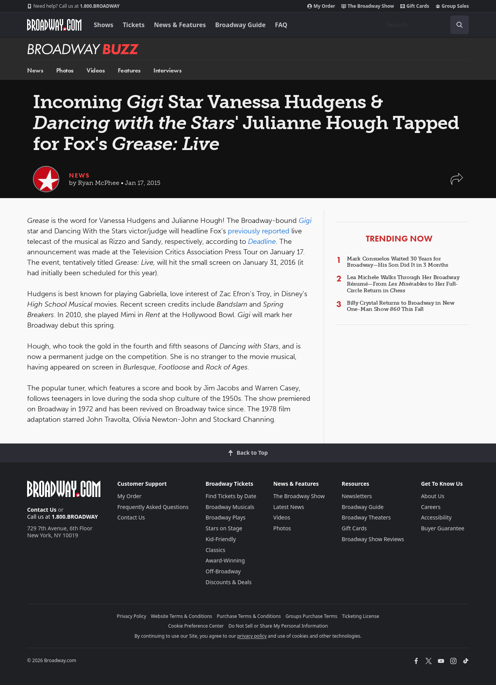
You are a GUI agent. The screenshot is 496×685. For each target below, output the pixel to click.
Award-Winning (225, 560)
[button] (457, 182)
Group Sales (452, 6)
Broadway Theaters (366, 517)
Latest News (288, 507)
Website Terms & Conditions (181, 616)
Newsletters (357, 496)
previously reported (258, 231)
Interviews (167, 70)
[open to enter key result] (459, 25)
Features (129, 70)
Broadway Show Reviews (373, 539)
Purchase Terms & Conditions (249, 616)
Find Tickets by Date (231, 496)
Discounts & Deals (229, 582)
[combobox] (425, 25)
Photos (65, 70)
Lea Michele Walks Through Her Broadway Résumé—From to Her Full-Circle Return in (403, 284)
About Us (432, 496)
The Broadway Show (367, 6)
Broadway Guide (240, 25)
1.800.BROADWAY (73, 6)
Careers (430, 507)
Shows (104, 25)
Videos (95, 70)
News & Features (180, 25)
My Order (321, 6)
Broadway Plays (226, 517)
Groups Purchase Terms (312, 616)
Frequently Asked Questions (153, 507)
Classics (216, 550)
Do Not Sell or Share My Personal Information (278, 626)
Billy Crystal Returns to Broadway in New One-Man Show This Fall (401, 306)
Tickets (134, 25)
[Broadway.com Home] (54, 25)
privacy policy (252, 636)
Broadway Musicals (230, 507)
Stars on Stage (224, 528)
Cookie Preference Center (196, 626)
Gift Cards (414, 6)
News (35, 70)
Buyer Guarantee (442, 528)
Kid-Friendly (221, 539)
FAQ (281, 25)
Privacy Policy (131, 616)
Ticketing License (360, 616)
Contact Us (42, 509)
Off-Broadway (223, 571)
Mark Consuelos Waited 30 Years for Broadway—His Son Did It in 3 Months (397, 262)
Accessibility (436, 517)
